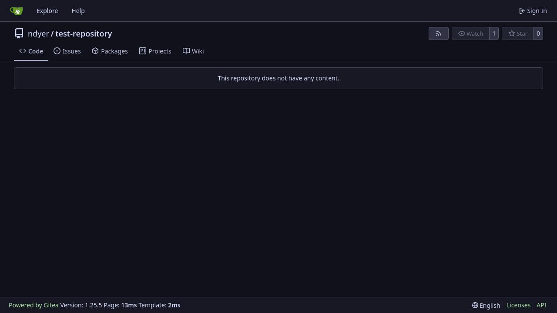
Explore (47, 11)
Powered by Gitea (34, 305)
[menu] (486, 305)
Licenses (519, 305)
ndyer (38, 33)
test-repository (83, 33)
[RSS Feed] (439, 33)
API (541, 305)
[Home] (16, 11)
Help (78, 11)
